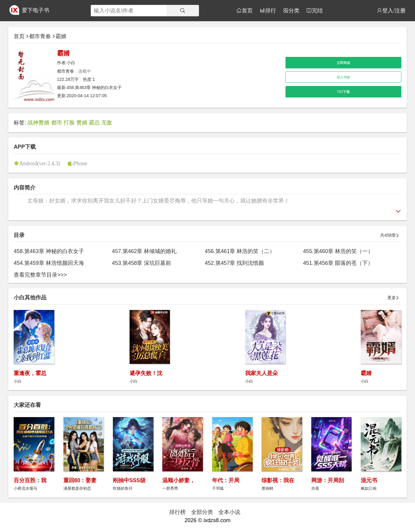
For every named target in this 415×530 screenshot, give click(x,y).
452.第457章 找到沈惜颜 (234, 263)
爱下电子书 (35, 10)
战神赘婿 (38, 123)
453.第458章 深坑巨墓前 (141, 263)
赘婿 (81, 123)
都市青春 (40, 36)
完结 (317, 10)
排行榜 (177, 512)
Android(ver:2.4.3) (39, 163)
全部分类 (202, 512)
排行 (270, 10)
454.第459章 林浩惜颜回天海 (49, 263)
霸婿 (61, 36)
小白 (71, 62)
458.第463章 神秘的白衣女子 (94, 87)
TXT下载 (343, 92)
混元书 (369, 480)
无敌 (106, 123)
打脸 (69, 123)
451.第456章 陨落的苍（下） (338, 263)
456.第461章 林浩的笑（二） (240, 251)
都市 (56, 123)
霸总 (94, 123)
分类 (293, 10)
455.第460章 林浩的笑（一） (338, 251)
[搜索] (183, 10)
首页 (247, 10)
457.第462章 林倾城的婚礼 (144, 251)
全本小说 (229, 512)
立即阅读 (343, 62)
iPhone (80, 163)
